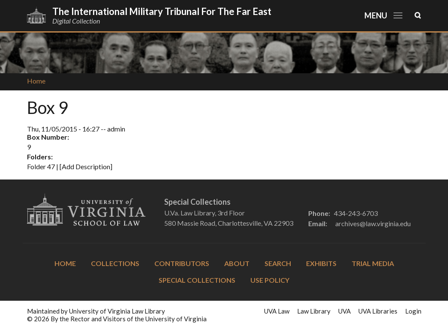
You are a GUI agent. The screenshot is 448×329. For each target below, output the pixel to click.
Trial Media (373, 263)
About (237, 263)
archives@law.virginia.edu (373, 223)
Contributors (181, 263)
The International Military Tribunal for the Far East (161, 11)
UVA (344, 311)
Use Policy (269, 280)
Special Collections (197, 280)
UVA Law (276, 311)
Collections (115, 263)
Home (36, 81)
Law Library (314, 311)
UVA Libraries (377, 311)
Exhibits (321, 263)
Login (413, 311)
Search (278, 263)
